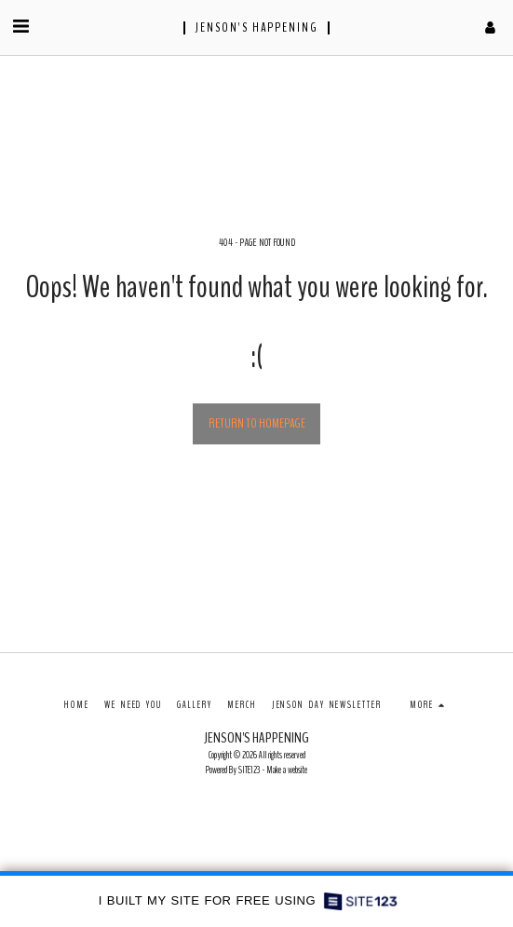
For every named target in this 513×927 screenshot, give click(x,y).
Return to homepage (257, 423)
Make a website (286, 770)
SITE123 (249, 770)
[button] (20, 26)
